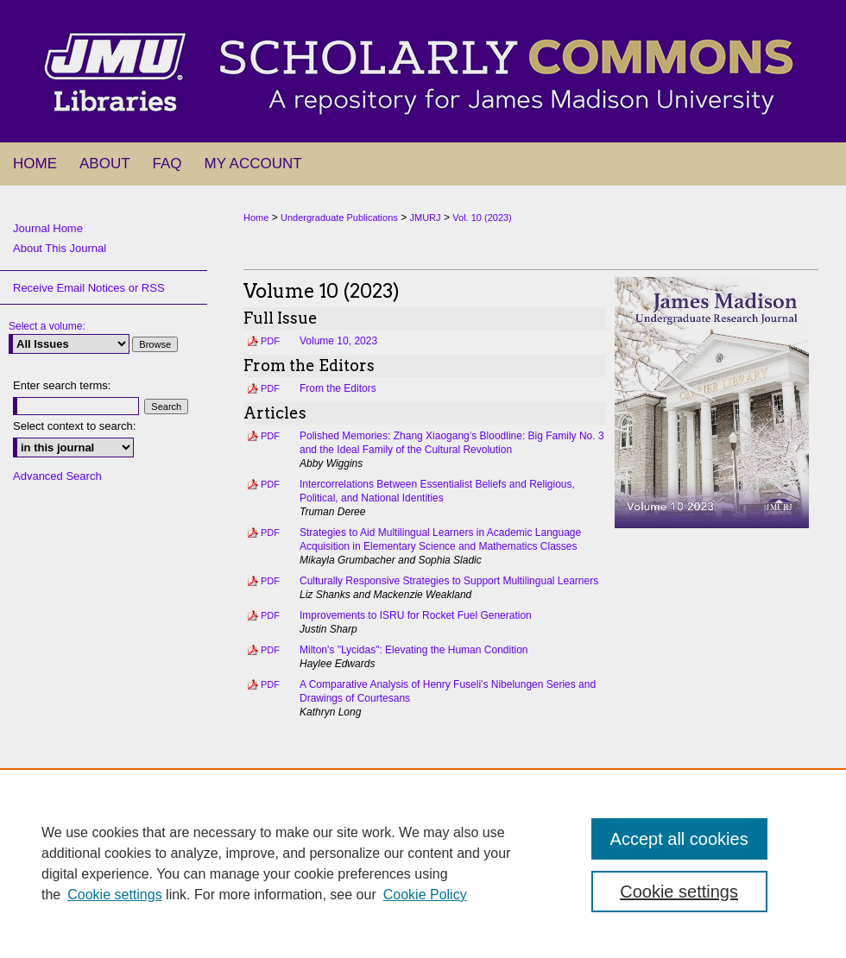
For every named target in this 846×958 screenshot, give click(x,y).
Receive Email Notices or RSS (89, 287)
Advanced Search (57, 476)
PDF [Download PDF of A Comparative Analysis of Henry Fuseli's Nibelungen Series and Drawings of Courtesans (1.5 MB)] (270, 684)
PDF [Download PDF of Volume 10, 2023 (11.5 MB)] (270, 341)
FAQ (344, 930)
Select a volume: (47, 326)
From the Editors (338, 388)
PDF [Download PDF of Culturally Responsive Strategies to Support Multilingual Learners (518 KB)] (270, 581)
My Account (404, 930)
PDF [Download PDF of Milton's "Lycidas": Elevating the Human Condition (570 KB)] (270, 650)
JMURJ (425, 217)
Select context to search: (74, 425)
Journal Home (48, 228)
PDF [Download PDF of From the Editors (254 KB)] (270, 388)
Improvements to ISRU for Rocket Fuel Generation (416, 615)
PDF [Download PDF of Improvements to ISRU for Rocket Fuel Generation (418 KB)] (270, 615)
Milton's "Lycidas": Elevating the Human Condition (414, 650)
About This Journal (59, 248)
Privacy (249, 951)
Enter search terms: (61, 385)
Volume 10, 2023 (338, 341)
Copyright (298, 951)
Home (255, 217)
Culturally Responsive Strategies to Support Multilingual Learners (449, 581)
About (298, 930)
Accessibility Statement (506, 930)
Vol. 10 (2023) (482, 217)
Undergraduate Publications (339, 217)
